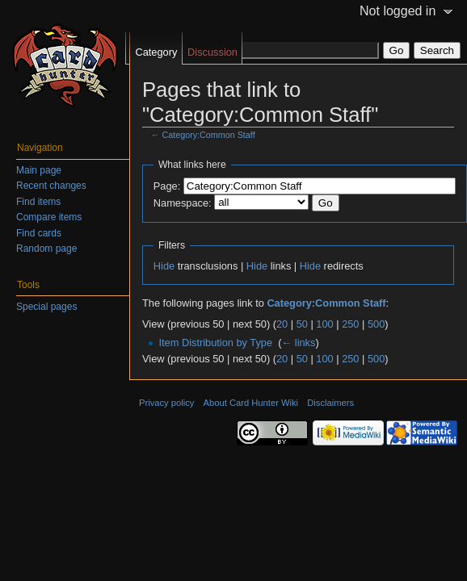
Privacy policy (166, 403)
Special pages (46, 306)
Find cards (38, 233)
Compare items (49, 217)
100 (324, 324)
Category (156, 52)
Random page (46, 248)
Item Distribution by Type (215, 342)
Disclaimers (330, 403)
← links (298, 342)
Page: (167, 186)
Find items (38, 201)
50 (302, 324)
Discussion (212, 52)
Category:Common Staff (208, 135)
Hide (164, 266)
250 (350, 324)
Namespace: (183, 203)
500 (376, 324)
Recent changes (51, 185)
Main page (38, 170)
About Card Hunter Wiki (251, 403)
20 (282, 324)
